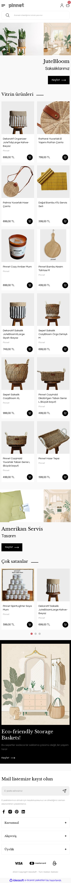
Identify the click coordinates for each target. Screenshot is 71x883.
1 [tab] (32, 634)
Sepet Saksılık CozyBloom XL (11, 396)
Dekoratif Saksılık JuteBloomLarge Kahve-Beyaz (53, 610)
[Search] (35, 15)
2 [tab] (36, 634)
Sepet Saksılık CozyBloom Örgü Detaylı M (52, 334)
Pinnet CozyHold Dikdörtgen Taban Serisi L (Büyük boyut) (52, 398)
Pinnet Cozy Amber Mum (17, 266)
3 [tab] (39, 634)
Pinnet (6, 151)
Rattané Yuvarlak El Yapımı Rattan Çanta (50, 140)
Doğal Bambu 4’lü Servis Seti (52, 204)
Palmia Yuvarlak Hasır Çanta (16, 204)
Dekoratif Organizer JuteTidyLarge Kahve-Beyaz (16, 142)
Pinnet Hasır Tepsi (48, 458)
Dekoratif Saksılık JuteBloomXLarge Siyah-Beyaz (14, 334)
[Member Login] (62, 5)
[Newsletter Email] (35, 791)
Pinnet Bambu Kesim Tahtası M (50, 268)
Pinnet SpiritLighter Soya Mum (17, 608)
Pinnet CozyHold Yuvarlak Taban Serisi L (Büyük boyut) (16, 462)
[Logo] (16, 5)
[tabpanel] (35, 53)
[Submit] (64, 791)
